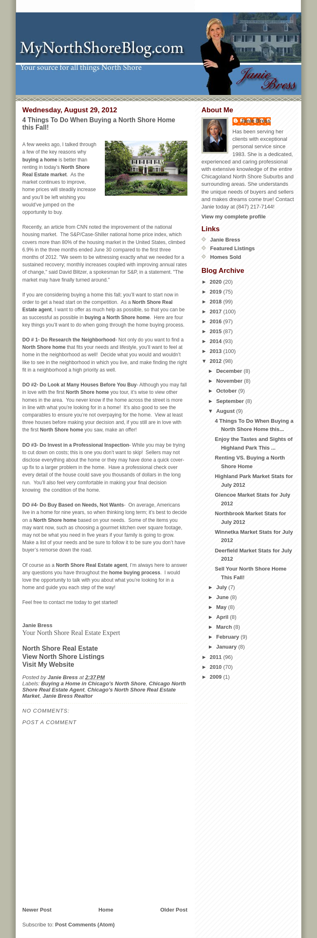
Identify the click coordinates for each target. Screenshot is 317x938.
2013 (216, 351)
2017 (216, 311)
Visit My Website (48, 664)
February (228, 637)
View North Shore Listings (63, 656)
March (225, 627)
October (227, 391)
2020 (216, 282)
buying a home (39, 160)
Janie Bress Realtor (67, 696)
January (227, 647)
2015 (216, 331)
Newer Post (37, 910)
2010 (216, 667)
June (223, 597)
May (222, 607)
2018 (216, 301)
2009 (216, 677)
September (231, 401)
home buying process (134, 573)
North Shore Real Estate (60, 648)
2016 (216, 321)
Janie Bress (256, 121)
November (230, 381)
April (223, 617)
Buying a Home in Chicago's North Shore (93, 683)
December (230, 371)
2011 (216, 657)
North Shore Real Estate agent (91, 565)
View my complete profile (233, 216)
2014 (216, 341)
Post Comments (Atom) (85, 924)
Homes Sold (225, 257)
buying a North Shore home (117, 317)
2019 (216, 292)
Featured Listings (232, 248)
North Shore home (44, 347)
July (222, 587)
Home (105, 910)
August (226, 411)
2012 (216, 361)
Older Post (173, 910)
